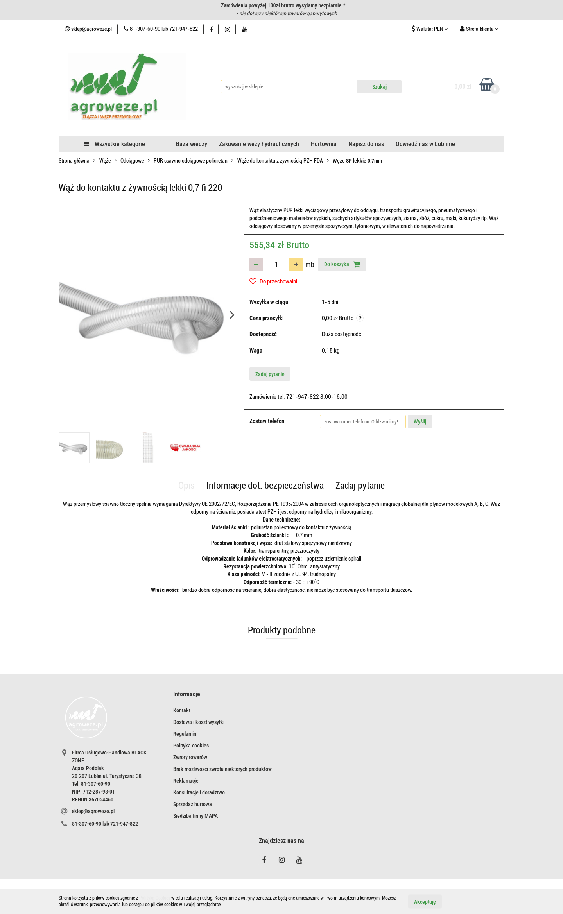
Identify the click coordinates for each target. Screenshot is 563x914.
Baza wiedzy (191, 144)
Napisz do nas (366, 144)
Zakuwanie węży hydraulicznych (259, 144)
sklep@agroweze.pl (93, 811)
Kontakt (181, 710)
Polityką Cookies (154, 898)
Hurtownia (324, 144)
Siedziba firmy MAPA (195, 816)
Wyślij (420, 421)
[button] (186, 694)
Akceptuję (425, 901)
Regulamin (184, 734)
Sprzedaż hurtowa (192, 804)
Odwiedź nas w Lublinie (425, 144)
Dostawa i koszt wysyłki (198, 722)
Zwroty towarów (190, 757)
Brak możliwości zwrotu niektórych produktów (222, 769)
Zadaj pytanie (270, 374)
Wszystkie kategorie (114, 144)
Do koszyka (342, 264)
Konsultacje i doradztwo (199, 792)
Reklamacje (186, 781)
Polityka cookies (191, 745)
